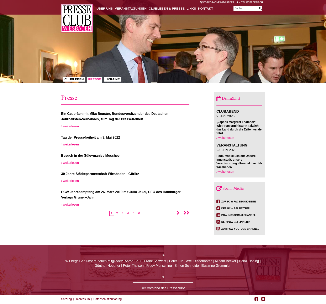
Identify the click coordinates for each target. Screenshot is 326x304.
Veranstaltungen (131, 8)
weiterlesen (70, 126)
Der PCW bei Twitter (235, 208)
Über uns (104, 8)
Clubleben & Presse (167, 8)
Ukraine (112, 79)
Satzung (66, 299)
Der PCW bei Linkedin (236, 222)
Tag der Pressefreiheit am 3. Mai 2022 (90, 137)
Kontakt (205, 8)
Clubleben (74, 79)
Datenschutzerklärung (107, 299)
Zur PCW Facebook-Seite (238, 201)
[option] (163, 41)
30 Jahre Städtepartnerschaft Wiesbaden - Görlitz (100, 174)
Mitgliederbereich (250, 2)
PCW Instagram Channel (238, 215)
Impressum (82, 299)
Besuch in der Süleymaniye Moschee (90, 155)
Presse (94, 79)
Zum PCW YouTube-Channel (240, 228)
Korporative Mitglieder (217, 2)
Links (191, 8)
